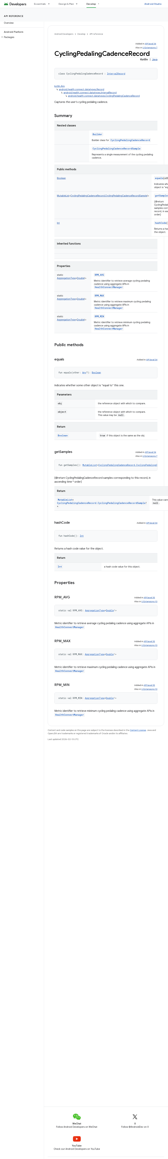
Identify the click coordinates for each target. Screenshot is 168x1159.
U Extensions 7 (150, 47)
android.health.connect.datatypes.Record (81, 89)
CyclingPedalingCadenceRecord (130, 140)
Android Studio (153, 3)
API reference (14, 16)
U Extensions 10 (149, 601)
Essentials (40, 3)
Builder (97, 134)
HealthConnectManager (109, 287)
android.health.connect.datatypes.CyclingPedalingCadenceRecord (104, 95)
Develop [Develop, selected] (91, 3)
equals (159, 178)
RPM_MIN (99, 316)
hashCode (160, 222)
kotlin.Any (59, 86)
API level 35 (149, 597)
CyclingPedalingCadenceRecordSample (116, 148)
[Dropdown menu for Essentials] (50, 4)
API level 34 (150, 43)
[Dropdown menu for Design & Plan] (78, 4)
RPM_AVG (99, 274)
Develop (81, 34)
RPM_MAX (99, 295)
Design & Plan (66, 3)
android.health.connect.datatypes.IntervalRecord (90, 92)
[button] (21, 37)
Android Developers (63, 34)
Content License (138, 730)
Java (154, 59)
